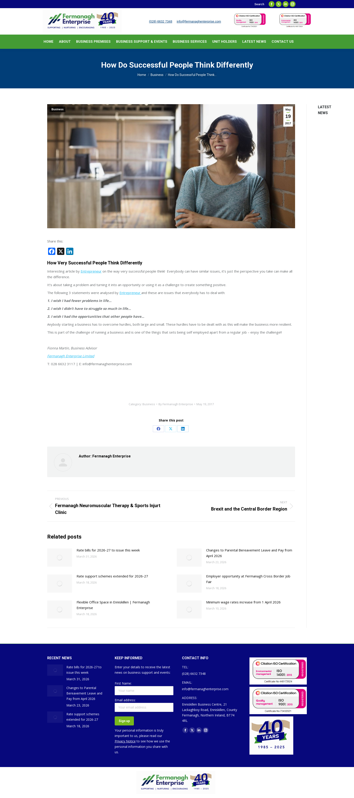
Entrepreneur (91, 271)
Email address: (125, 700)
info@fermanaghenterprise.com (199, 21)
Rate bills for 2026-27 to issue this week (108, 550)
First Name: (123, 683)
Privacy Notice (125, 741)
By (175, 404)
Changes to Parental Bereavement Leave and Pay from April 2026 (249, 553)
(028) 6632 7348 (160, 21)
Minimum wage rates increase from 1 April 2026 (243, 602)
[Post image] (59, 557)
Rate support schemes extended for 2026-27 (112, 576)
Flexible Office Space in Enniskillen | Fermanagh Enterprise (113, 605)
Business (57, 109)
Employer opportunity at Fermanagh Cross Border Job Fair (248, 579)
